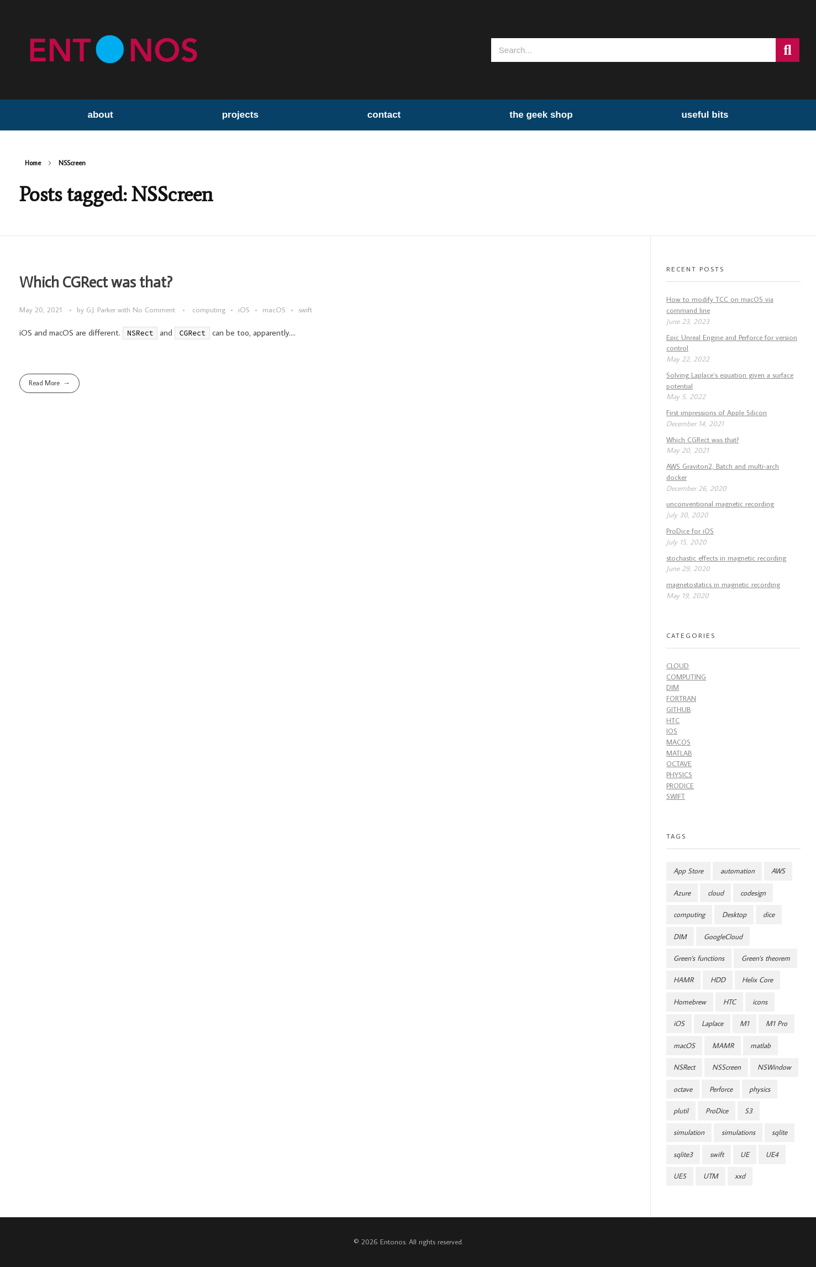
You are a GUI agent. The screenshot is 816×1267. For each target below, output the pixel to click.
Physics (679, 774)
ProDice (680, 785)
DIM (672, 687)
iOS (244, 310)
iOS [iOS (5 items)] (679, 1023)
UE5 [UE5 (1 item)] (679, 1176)
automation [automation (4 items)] (737, 871)
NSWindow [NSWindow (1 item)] (774, 1067)
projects (240, 114)
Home (33, 163)
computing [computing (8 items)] (689, 914)
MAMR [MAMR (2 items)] (723, 1045)
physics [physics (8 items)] (759, 1089)
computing (208, 310)
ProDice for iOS (690, 531)
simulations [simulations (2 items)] (738, 1132)
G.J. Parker (102, 310)
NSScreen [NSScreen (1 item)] (726, 1067)
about (100, 114)
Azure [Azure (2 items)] (682, 893)
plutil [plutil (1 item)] (680, 1111)
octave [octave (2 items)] (682, 1089)
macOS (274, 310)
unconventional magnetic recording (720, 504)
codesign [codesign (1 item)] (753, 893)
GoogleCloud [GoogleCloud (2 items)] (723, 936)
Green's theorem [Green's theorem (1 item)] (765, 958)
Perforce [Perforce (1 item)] (721, 1089)
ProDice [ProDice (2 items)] (717, 1111)
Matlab (679, 753)
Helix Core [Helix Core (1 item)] (757, 980)
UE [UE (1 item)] (744, 1154)
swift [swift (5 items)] (717, 1154)
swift (305, 310)
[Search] (787, 50)
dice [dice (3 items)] (769, 914)
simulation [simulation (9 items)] (688, 1132)
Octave (679, 763)
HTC (673, 720)
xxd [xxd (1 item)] (740, 1176)
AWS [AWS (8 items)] (778, 871)
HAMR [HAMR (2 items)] (683, 980)
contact (384, 114)
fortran (681, 698)
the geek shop (540, 114)
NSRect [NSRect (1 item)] (684, 1067)
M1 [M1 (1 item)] (744, 1023)
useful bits (704, 114)
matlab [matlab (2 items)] (760, 1045)
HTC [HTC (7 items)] (729, 1002)
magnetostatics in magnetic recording (723, 584)
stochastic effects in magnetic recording (726, 558)
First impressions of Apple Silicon (716, 412)
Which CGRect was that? (95, 282)
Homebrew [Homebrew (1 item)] (689, 1002)
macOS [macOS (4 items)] (684, 1045)
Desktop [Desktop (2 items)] (734, 914)
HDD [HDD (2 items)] (717, 980)
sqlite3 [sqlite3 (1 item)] (683, 1154)
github (678, 709)
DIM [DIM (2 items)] (680, 936)
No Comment (154, 310)
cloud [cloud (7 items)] (716, 893)
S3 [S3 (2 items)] (748, 1111)
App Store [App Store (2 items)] (688, 871)
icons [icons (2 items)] (759, 1002)
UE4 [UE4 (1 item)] (772, 1154)
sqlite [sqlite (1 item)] (779, 1132)
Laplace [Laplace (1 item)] (712, 1023)
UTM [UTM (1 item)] (710, 1176)
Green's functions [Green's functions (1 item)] (698, 958)
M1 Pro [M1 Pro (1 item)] (776, 1023)
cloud (677, 666)
